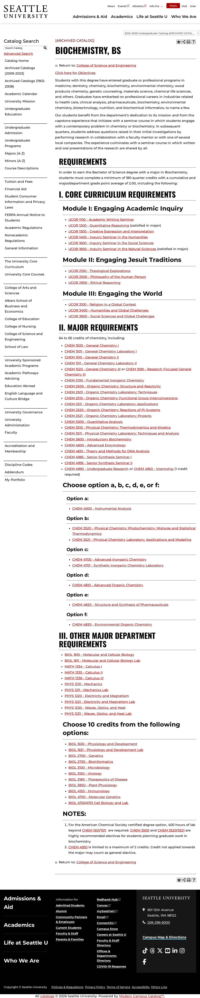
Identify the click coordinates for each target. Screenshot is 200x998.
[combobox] (162, 33)
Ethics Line (159, 987)
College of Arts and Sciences (20, 290)
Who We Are (183, 16)
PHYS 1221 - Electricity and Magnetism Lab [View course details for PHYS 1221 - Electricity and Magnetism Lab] (100, 702)
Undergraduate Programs (17, 143)
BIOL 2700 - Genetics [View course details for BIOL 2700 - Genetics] (85, 756)
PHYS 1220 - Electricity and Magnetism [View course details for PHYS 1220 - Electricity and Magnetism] (97, 696)
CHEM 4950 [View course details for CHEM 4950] (78, 847)
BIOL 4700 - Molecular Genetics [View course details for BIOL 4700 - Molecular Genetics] (94, 797)
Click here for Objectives (75, 73)
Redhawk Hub (107, 899)
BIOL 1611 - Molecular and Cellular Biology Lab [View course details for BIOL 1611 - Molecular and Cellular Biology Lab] (102, 660)
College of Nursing (20, 326)
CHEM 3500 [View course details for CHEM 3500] (139, 830)
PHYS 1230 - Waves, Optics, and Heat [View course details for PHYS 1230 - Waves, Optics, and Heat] (95, 708)
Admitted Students (70, 905)
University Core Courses (24, 274)
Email (101, 917)
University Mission (20, 101)
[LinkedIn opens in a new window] (174, 951)
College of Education (22, 319)
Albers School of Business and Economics (18, 306)
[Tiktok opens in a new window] (145, 951)
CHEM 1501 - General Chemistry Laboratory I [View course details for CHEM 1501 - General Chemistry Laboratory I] (101, 351)
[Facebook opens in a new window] (144, 962)
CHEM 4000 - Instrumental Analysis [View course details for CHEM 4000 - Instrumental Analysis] (101, 508)
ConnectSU (105, 923)
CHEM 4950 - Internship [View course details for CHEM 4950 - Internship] (153, 469)
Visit (184, 6)
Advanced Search (18, 54)
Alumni (61, 911)
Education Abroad (20, 386)
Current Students (68, 928)
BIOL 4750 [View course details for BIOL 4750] (76, 803)
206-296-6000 (158, 922)
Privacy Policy (95, 987)
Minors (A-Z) (15, 161)
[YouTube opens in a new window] (167, 951)
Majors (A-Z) (15, 153)
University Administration (17, 422)
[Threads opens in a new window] (152, 951)
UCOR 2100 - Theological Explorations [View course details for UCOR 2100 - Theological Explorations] (99, 271)
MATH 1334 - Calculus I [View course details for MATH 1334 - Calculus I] (83, 666)
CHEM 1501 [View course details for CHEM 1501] (91, 830)
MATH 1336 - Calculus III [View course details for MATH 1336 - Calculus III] (84, 678)
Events (122, 6)
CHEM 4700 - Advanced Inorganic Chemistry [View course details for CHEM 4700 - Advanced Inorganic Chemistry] (109, 559)
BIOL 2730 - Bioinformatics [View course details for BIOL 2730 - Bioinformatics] (90, 762)
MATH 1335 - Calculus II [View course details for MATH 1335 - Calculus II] (84, 672)
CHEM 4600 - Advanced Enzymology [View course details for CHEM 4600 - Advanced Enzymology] (95, 445)
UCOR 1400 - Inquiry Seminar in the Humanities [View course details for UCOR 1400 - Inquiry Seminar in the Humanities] (108, 237)
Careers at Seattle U (111, 934)
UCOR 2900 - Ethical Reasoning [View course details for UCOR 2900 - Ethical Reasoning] (94, 283)
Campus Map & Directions (164, 937)
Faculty (11, 432)
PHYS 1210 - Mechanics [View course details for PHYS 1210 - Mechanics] (83, 684)
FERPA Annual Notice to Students (25, 217)
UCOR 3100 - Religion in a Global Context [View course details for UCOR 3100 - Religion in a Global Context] (102, 304)
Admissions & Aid (90, 16)
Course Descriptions (22, 168)
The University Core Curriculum (21, 264)
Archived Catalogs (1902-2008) (25, 83)
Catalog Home (17, 61)
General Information (21, 248)
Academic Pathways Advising (22, 375)
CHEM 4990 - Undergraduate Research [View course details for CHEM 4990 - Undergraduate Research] (97, 469)
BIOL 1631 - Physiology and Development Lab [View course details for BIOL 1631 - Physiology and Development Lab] (105, 750)
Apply (173, 5)
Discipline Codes (19, 465)
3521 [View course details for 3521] (181, 830)
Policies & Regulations (67, 987)
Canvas (102, 905)
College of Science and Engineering (24, 336)
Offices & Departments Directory (106, 956)
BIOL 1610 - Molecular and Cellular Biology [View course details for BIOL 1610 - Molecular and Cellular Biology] (99, 655)
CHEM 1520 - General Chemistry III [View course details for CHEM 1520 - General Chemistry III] (92, 369)
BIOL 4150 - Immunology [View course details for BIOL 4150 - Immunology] (89, 791)
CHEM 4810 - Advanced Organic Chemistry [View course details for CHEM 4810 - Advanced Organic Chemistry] (107, 585)
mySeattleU (106, 911)
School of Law (16, 347)
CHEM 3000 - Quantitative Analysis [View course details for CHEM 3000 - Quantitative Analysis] (94, 422)
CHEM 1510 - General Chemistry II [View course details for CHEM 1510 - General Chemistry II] (92, 357)
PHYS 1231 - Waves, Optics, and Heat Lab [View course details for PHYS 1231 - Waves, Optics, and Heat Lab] (98, 714)
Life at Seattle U (152, 16)
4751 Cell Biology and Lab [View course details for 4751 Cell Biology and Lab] (107, 803)
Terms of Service (118, 987)
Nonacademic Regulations (16, 238)
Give (193, 6)
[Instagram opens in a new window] (182, 951)
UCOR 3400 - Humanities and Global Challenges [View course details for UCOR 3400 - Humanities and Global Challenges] (108, 310)
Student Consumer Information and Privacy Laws (25, 201)
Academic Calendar (21, 94)
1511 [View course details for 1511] (103, 830)
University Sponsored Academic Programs (23, 363)
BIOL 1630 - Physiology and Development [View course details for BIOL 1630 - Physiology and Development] (102, 744)
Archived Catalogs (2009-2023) (20, 70)
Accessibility (141, 987)
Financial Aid (16, 189)
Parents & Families (70, 939)
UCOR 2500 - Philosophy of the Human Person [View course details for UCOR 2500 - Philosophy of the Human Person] (107, 277)
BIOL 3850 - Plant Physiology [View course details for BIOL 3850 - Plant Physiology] (92, 785)
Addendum (14, 472)
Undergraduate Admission (17, 130)
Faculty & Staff (67, 933)
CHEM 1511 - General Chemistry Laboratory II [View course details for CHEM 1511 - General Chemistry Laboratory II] (101, 363)
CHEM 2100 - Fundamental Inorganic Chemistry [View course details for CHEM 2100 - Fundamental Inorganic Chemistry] (104, 380)
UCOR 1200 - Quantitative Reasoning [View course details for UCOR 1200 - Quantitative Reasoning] (98, 225)
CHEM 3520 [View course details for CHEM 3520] (167, 830)
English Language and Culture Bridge (24, 396)
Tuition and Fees (19, 182)
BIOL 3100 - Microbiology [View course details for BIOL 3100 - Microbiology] (89, 767)
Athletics (138, 6)
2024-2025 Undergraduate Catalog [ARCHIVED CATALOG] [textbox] (161, 33)
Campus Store (107, 929)
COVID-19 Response (111, 966)
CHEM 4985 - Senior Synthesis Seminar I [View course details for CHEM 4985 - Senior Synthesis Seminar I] (98, 457)
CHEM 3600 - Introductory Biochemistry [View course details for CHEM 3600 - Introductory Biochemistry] (98, 439)
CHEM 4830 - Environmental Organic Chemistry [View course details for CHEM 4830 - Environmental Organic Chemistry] (112, 624)
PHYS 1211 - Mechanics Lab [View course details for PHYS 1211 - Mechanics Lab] (86, 690)
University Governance (24, 412)
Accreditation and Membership (20, 448)
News (111, 6)
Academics (122, 16)
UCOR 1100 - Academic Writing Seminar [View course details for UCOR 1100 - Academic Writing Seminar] (101, 219)
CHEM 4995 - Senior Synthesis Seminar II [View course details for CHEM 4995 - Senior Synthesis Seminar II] (98, 463)
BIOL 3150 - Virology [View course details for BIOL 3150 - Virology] (85, 773)
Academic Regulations (23, 228)
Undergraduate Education (17, 111)
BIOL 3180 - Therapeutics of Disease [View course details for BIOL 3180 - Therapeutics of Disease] (97, 779)
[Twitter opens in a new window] (160, 951)
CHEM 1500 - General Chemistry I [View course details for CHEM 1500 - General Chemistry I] (92, 345)
